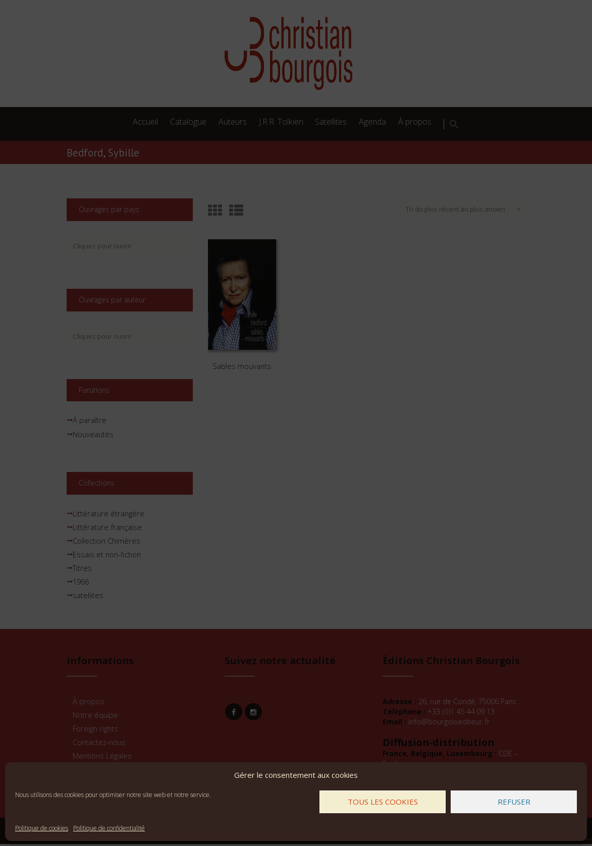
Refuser (514, 802)
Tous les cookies (383, 802)
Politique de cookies (41, 828)
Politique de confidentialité (109, 828)
